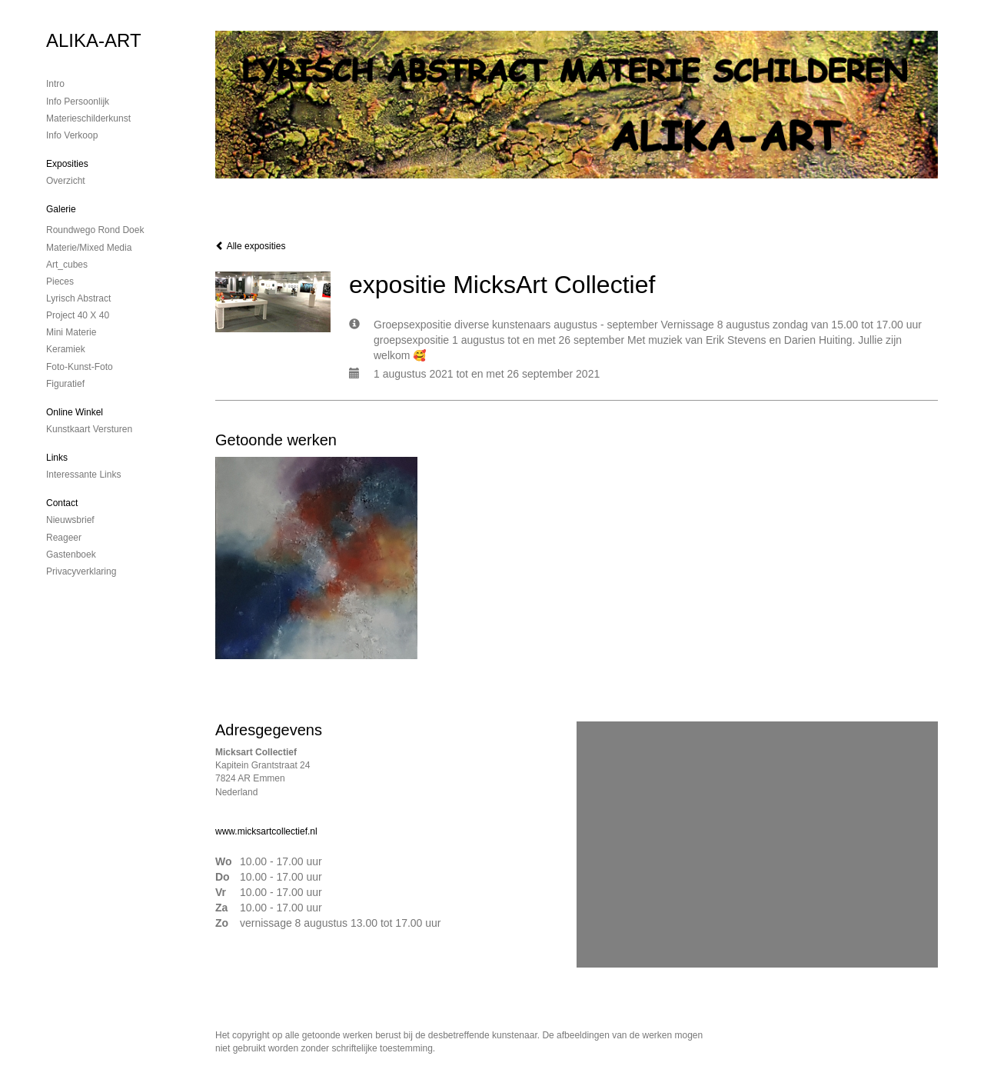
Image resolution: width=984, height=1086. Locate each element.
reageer (63, 537)
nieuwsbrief (70, 520)
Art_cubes (67, 264)
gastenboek (71, 554)
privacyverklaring (81, 571)
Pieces (60, 281)
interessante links (83, 474)
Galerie (61, 209)
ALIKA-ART (93, 40)
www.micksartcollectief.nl (266, 831)
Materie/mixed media (88, 247)
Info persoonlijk (77, 101)
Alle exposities (250, 246)
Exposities (67, 163)
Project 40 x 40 (77, 315)
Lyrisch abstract (78, 298)
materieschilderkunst (88, 118)
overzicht (65, 180)
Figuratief (65, 383)
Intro (55, 83)
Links (57, 457)
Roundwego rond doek (95, 230)
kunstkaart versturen (89, 429)
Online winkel (74, 412)
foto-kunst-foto (79, 366)
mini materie (71, 332)
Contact (62, 503)
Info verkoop (72, 135)
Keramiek (65, 349)
